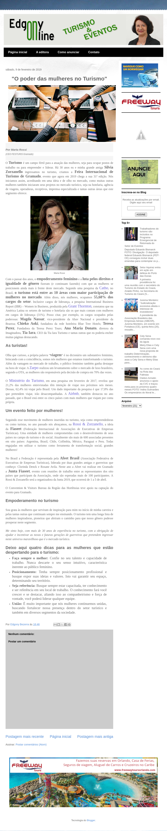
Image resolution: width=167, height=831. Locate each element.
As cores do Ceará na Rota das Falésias (150, 371)
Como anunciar (68, 52)
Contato (93, 52)
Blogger (91, 820)
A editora (42, 52)
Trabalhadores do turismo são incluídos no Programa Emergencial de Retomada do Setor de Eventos (142, 237)
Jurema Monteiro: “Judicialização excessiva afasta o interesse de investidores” (150, 306)
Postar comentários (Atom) (31, 744)
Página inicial (17, 52)
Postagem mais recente (25, 736)
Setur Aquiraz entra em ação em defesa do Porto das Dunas (150, 271)
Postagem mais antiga (95, 736)
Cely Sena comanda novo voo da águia (150, 339)
